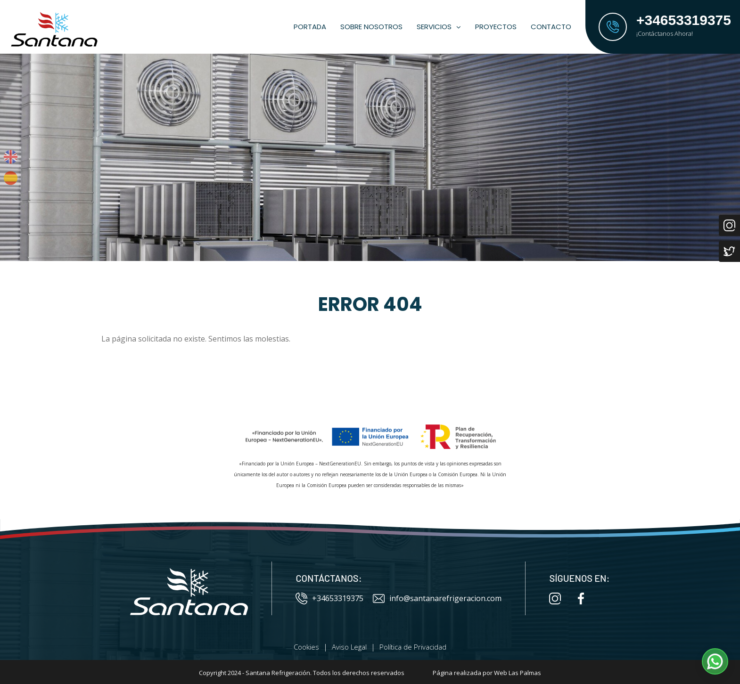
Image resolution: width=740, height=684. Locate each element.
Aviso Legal (349, 646)
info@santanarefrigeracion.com (437, 598)
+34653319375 (329, 598)
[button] (715, 661)
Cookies (306, 646)
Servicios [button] (439, 27)
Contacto (551, 27)
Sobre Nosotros (371, 27)
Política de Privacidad (412, 646)
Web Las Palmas (517, 672)
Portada (310, 27)
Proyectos (496, 27)
